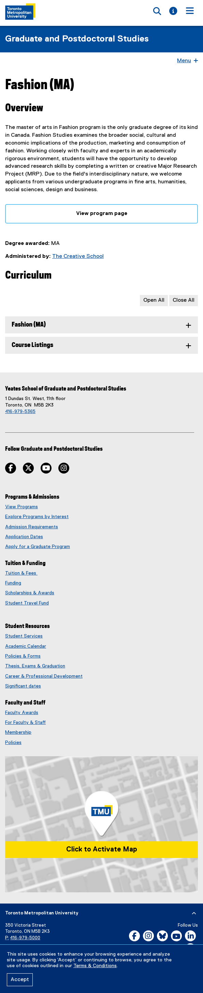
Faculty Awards (21, 712)
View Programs (21, 506)
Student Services (24, 636)
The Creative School (78, 256)
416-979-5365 (20, 411)
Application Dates (24, 536)
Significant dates (23, 686)
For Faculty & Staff (25, 722)
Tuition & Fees (21, 573)
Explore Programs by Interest (37, 516)
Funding (13, 583)
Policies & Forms (23, 656)
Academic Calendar (25, 646)
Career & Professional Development (44, 676)
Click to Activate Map (101, 849)
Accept (20, 979)
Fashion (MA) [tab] (29, 324)
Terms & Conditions (95, 965)
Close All (183, 300)
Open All (153, 300)
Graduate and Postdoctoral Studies (77, 39)
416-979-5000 (25, 938)
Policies (13, 742)
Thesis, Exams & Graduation (35, 666)
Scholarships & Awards (29, 593)
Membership (18, 732)
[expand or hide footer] (194, 913)
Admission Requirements (31, 527)
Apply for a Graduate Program (37, 546)
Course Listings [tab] (32, 345)
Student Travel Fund (27, 603)
